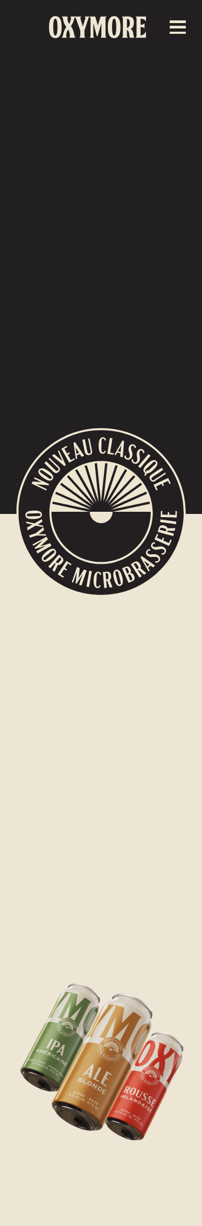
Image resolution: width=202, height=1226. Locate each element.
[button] (178, 27)
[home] (97, 27)
